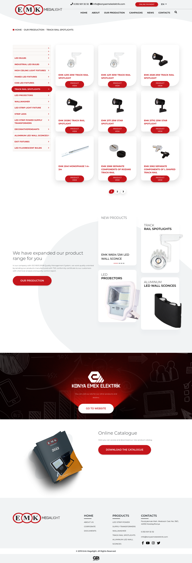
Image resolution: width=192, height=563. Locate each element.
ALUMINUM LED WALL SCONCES (122, 541)
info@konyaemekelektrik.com (107, 4)
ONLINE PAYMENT (146, 4)
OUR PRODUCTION (34, 29)
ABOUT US (89, 522)
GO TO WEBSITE (96, 408)
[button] (115, 262)
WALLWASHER (119, 531)
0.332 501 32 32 (79, 4)
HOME (18, 29)
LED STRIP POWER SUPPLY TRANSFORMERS (124, 524)
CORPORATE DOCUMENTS (90, 528)
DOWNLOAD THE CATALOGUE (124, 449)
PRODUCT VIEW (74, 84)
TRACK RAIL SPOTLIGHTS (59, 29)
